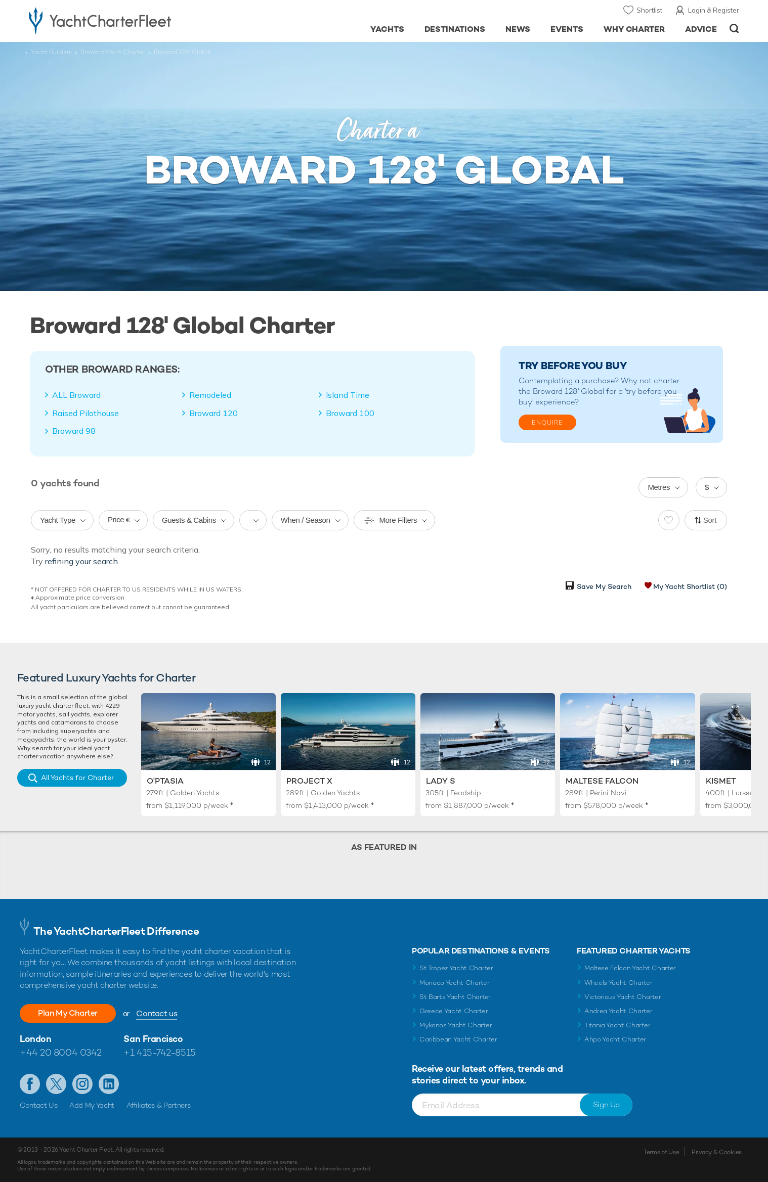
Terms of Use (661, 1152)
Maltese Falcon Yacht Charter (630, 968)
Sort (709, 520)
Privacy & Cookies (717, 1152)
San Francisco (153, 1038)
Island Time (347, 395)
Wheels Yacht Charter (618, 982)
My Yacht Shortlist (690, 586)
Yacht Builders (51, 52)
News (517, 29)
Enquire (547, 423)
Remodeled (210, 395)
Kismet (721, 781)
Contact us (156, 1013)
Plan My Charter (68, 1013)
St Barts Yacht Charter (455, 996)
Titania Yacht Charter (617, 1025)
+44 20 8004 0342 (61, 1052)
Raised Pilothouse (85, 413)
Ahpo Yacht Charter (615, 1039)
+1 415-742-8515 (159, 1052)
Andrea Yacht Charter (618, 1011)
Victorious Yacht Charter (622, 996)
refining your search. (82, 561)
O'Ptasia (165, 781)
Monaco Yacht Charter (454, 982)
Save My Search (604, 586)
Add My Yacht (91, 1105)
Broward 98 (74, 431)
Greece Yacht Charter (453, 1011)
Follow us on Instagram (82, 1084)
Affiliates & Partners (158, 1105)
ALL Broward (76, 395)
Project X (309, 781)
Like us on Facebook (30, 1084)
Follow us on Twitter (56, 1084)
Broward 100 (350, 413)
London (35, 1038)
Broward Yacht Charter (112, 52)
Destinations (455, 29)
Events (566, 29)
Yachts (387, 29)
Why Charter (634, 29)
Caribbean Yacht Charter (458, 1039)
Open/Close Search (734, 28)
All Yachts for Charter (77, 777)
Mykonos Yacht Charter (455, 1025)
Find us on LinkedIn (109, 1084)
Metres (659, 487)
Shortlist (649, 10)
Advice (701, 29)
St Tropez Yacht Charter (456, 968)
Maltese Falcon (602, 781)
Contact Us (39, 1105)
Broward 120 (213, 413)
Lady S (440, 781)
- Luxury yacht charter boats (132, 20)
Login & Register (713, 10)
